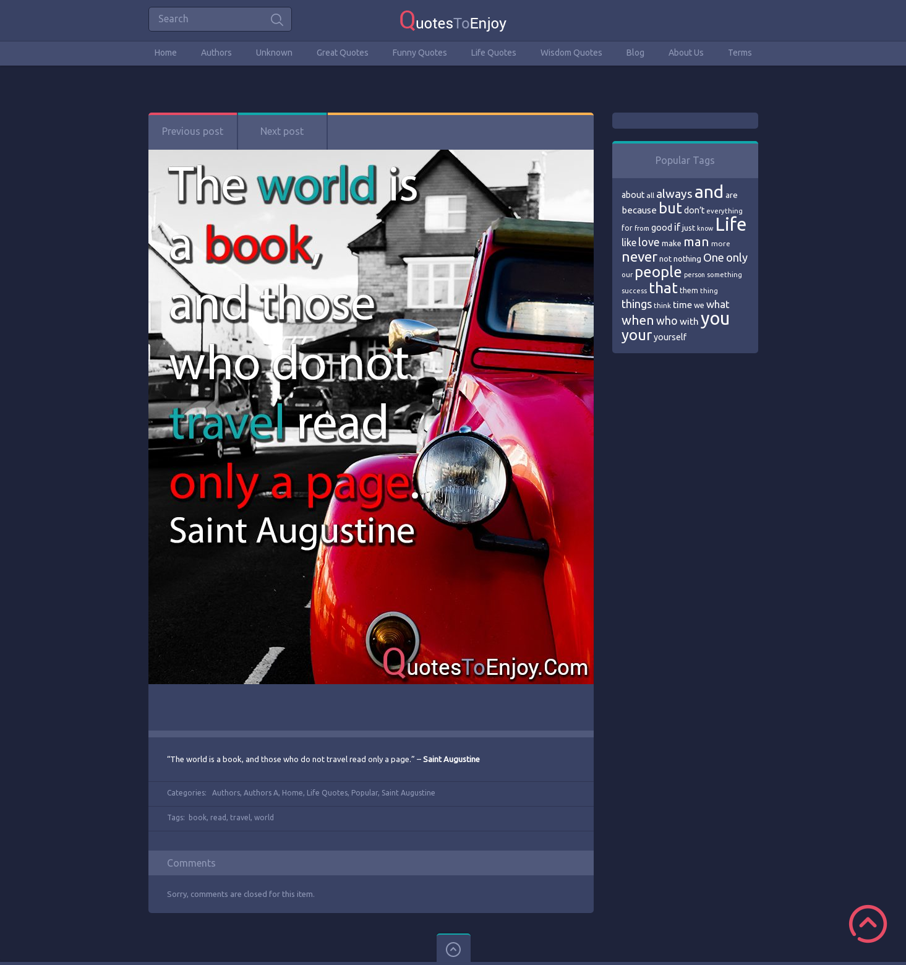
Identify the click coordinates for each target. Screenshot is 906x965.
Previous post (192, 131)
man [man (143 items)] (696, 241)
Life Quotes (493, 53)
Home (166, 53)
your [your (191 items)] (637, 335)
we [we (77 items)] (699, 305)
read (218, 817)
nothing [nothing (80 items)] (687, 259)
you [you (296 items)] (715, 318)
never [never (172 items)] (639, 256)
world (264, 817)
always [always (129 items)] (674, 193)
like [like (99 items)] (629, 242)
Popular (364, 793)
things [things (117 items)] (637, 304)
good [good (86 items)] (661, 228)
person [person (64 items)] (694, 274)
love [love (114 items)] (649, 242)
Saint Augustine (408, 793)
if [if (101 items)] (677, 227)
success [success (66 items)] (634, 290)
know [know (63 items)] (705, 228)
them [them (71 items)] (689, 290)
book (198, 817)
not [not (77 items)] (665, 258)
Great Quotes (343, 53)
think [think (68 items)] (662, 305)
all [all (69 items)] (650, 195)
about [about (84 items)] (633, 195)
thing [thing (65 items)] (709, 290)
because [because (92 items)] (639, 210)
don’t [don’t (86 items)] (694, 210)
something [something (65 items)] (724, 274)
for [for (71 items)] (627, 228)
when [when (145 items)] (638, 320)
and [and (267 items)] (709, 191)
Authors (216, 53)
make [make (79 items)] (672, 243)
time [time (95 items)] (682, 304)
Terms (740, 53)
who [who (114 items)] (667, 320)
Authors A (261, 793)
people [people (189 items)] (658, 272)
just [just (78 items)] (688, 227)
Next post (282, 131)
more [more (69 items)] (720, 243)
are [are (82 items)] (731, 195)
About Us (686, 53)
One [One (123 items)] (713, 257)
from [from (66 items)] (642, 228)
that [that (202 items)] (663, 287)
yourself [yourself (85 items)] (670, 337)
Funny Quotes (420, 53)
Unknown (274, 53)
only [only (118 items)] (737, 257)
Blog (635, 53)
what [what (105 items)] (718, 304)
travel (240, 817)
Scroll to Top (867, 923)
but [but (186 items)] (670, 208)
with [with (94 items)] (689, 321)
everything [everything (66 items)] (724, 211)
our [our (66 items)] (627, 274)
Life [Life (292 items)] (730, 224)
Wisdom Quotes (571, 53)
